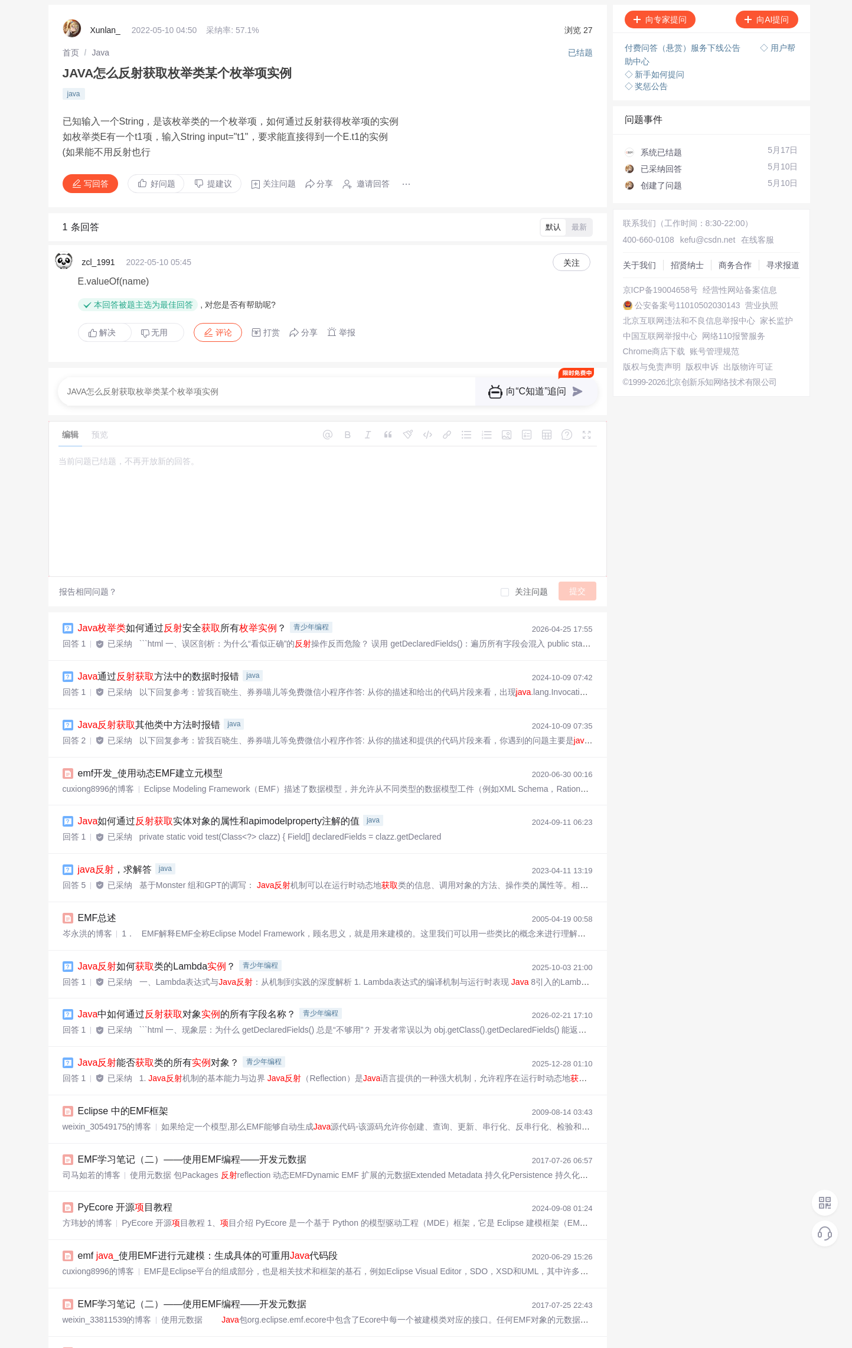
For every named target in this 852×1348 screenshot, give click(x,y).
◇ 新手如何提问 (655, 71)
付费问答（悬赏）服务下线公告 (684, 47)
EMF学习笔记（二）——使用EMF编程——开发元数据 (192, 1117)
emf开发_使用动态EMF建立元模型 (150, 744)
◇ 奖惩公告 (646, 82)
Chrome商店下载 (644, 359)
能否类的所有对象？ (159, 1024)
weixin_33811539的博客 (107, 1272)
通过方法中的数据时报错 (159, 650)
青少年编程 (311, 603)
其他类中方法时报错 (149, 697)
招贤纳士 (629, 242)
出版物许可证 (637, 401)
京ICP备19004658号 (650, 274)
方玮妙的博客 (87, 1178)
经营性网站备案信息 (650, 284)
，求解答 (115, 837)
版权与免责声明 (642, 380)
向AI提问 (767, 19)
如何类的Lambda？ (157, 930)
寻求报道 (629, 263)
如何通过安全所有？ (182, 604)
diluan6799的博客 (95, 1318)
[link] (71, 50)
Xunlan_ (105, 29)
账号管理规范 (637, 369)
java (73, 88)
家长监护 (629, 327)
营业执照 (629, 306)
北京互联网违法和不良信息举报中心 (679, 316)
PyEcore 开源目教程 (125, 1163)
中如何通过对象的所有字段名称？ (187, 977)
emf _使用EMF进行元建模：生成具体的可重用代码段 (208, 1210)
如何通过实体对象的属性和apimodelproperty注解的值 (219, 790)
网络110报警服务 (644, 348)
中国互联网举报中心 (650, 337)
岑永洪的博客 (87, 898)
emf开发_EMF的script (134, 1303)
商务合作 (629, 252)
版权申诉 (629, 391)
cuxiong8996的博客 (98, 758)
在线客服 (735, 221)
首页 (71, 50)
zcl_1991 (98, 247)
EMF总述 (97, 884)
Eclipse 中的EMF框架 (123, 1070)
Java (100, 50)
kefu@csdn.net (692, 221)
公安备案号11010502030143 (666, 295)
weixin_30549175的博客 (107, 1085)
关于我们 (629, 231)
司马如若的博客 (91, 1132)
